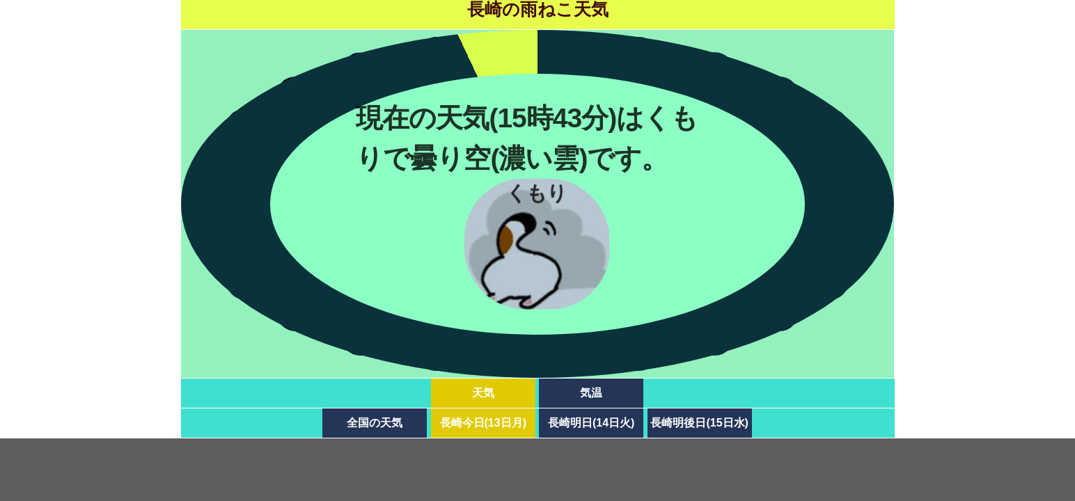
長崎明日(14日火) (591, 423)
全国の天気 (374, 423)
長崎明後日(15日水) (699, 423)
